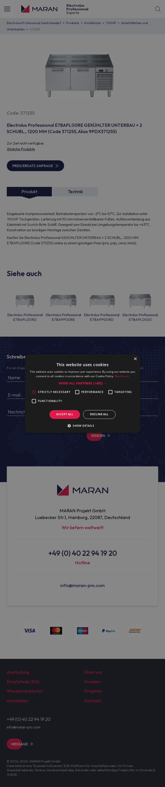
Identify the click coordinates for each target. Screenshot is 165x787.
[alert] (82, 393)
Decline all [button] (99, 414)
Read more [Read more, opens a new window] (122, 376)
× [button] (135, 359)
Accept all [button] (64, 414)
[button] (82, 383)
